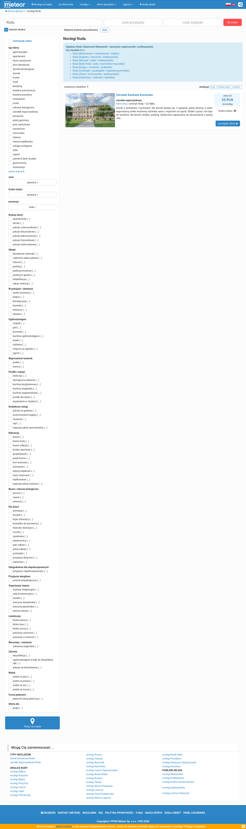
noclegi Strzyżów (19, 783)
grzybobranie (20, 454)
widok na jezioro (21, 681)
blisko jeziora (20, 620)
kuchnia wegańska (23, 388)
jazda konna (19, 458)
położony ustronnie (23, 633)
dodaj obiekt (173, 812)
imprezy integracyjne (24, 589)
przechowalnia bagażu (25, 415)
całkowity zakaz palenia (25, 258)
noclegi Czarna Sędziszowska (102, 770)
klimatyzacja (19, 301)
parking (17, 266)
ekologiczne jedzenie (24, 380)
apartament (17, 56)
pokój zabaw (19, 549)
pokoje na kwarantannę (25, 667)
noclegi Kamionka (95, 766)
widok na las (19, 685)
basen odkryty (20, 445)
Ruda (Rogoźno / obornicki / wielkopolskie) (95, 57)
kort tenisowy (20, 462)
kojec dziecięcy (21, 519)
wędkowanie (19, 479)
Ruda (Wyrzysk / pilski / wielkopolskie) (93, 60)
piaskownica (19, 540)
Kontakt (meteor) (69, 812)
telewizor (18, 309)
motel (14, 103)
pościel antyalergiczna (25, 580)
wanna (16, 366)
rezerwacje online (20, 41)
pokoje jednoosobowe (24, 236)
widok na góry (20, 676)
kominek (17, 331)
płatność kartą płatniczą (26, 698)
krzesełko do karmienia (25, 523)
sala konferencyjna (23, 593)
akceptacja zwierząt (23, 253)
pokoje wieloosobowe (24, 244)
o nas (139, 812)
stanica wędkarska (21, 141)
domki (16, 223)
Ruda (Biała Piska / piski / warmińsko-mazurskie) (99, 63)
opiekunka (18, 536)
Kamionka (121, 103)
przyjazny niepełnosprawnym (28, 571)
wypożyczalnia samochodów (28, 427)
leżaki (16, 340)
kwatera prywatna (20, 94)
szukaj (232, 22)
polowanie (18, 466)
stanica (15, 137)
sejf (15, 423)
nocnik (16, 532)
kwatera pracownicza (22, 90)
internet (17, 262)
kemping (15, 86)
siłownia (17, 501)
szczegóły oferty (228, 123)
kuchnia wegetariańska (25, 393)
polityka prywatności (119, 812)
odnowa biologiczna (21, 107)
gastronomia (17, 163)
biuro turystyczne (20, 60)
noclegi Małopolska (172, 774)
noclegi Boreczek (95, 762)
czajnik (16, 323)
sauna (16, 497)
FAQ (100, 812)
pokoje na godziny (22, 410)
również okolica (14, 30)
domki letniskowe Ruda (22, 758)
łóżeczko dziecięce (23, 527)
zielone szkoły (20, 611)
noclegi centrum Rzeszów (175, 793)
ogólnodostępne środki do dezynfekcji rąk (31, 661)
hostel (14, 77)
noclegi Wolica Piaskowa (99, 786)
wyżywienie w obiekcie (25, 401)
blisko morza (20, 628)
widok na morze (21, 689)
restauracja (17, 167)
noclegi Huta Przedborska (99, 793)
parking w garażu (22, 275)
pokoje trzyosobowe (23, 240)
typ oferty (14, 47)
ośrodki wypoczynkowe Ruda (25, 762)
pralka (16, 362)
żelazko (17, 314)
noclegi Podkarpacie (173, 778)
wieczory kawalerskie (24, 602)
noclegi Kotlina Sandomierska (178, 782)
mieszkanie (17, 99)
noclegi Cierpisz (94, 758)
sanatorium (17, 128)
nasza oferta (153, 812)
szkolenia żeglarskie (23, 646)
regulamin (89, 812)
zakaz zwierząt (21, 283)
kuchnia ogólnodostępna (26, 336)
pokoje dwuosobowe (24, 231)
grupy (16, 708)
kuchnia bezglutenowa (25, 384)
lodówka (17, 344)
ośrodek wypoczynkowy (23, 111)
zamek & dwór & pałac (22, 158)
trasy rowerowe (21, 475)
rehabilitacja (19, 279)
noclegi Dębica (18, 771)
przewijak (18, 553)
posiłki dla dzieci (22, 397)
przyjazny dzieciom (23, 557)
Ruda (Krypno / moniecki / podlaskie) (92, 67)
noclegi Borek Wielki (96, 774)
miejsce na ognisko (23, 349)
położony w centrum (23, 637)
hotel (13, 82)
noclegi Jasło (17, 791)
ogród (16, 353)
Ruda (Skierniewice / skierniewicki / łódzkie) (96, 53)
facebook (48, 812)
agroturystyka (18, 52)
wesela (16, 598)
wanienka (18, 562)
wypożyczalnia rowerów (25, 483)
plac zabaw (19, 545)
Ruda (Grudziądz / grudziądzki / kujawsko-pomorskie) (101, 70)
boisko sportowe (22, 449)
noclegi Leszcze (94, 790)
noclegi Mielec (17, 779)
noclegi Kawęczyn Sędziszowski (179, 762)
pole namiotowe (19, 124)
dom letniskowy (19, 65)
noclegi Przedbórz (171, 758)
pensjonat (16, 116)
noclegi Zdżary (94, 782)
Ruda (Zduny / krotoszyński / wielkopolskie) (96, 74)
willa (13, 150)
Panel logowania (194, 812)
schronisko (16, 133)
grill (15, 327)
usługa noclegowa (20, 146)
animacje (18, 510)
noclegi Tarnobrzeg (20, 795)
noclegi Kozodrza (171, 766)
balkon (16, 297)
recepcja (17, 419)
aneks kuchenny (21, 292)
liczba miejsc (16, 189)
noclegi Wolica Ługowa (98, 797)
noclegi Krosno (94, 754)
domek (14, 73)
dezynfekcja (19, 655)
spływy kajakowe (22, 471)
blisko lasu (18, 624)
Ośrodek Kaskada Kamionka (134, 95)
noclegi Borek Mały (172, 754)
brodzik (17, 515)
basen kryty (19, 441)
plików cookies (64, 826)
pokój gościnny (19, 120)
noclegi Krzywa (94, 778)
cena (11, 177)
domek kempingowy (21, 69)
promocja (14, 201)
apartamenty (19, 219)
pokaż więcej (17, 171)
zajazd (14, 154)
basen (16, 437)
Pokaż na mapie (32, 723)
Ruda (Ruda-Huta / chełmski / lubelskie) (94, 77)
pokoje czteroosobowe (25, 227)
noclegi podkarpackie (173, 787)
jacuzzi (16, 493)
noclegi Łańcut (18, 787)
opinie (237, 87)
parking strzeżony (22, 270)
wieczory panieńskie (23, 606)
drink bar (17, 375)
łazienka (17, 305)
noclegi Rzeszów (19, 775)
